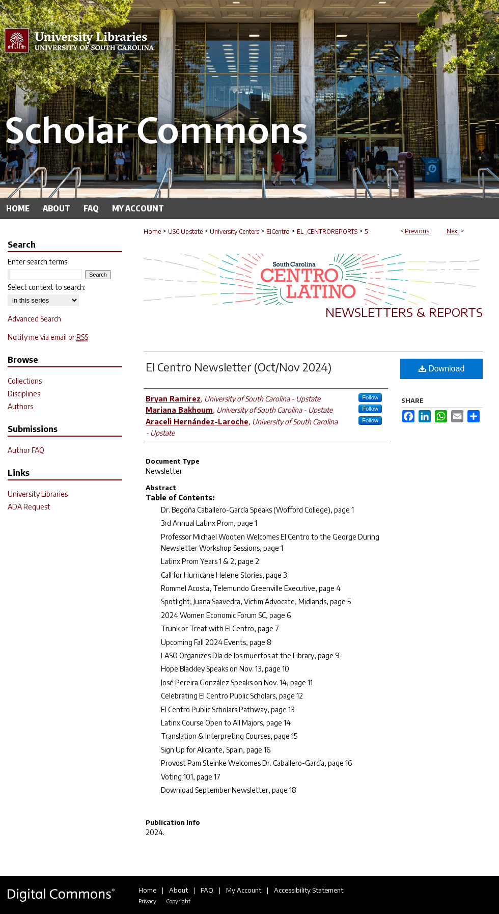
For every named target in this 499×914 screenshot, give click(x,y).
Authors (20, 406)
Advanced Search (34, 318)
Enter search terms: (38, 261)
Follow (370, 397)
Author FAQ (26, 450)
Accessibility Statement (308, 890)
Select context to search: (47, 287)
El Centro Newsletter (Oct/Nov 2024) (238, 367)
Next (453, 231)
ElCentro (278, 231)
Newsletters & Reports (404, 311)
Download (442, 368)
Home (152, 231)
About (178, 890)
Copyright (178, 901)
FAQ (207, 890)
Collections (25, 381)
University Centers (234, 231)
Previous (417, 231)
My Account (243, 890)
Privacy (147, 901)
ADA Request (29, 506)
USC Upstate (185, 231)
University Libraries (38, 494)
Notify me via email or (48, 337)
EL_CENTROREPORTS (327, 231)
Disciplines (24, 393)
